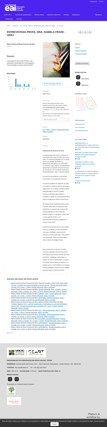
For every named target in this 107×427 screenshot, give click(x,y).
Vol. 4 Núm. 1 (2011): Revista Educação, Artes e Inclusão (37, 26)
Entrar (101, 1)
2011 (40, 310)
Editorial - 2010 (43, 293)
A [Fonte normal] (85, 32)
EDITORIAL (42, 298)
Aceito (55, 424)
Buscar (99, 15)
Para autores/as (80, 127)
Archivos (15, 26)
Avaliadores (9, 19)
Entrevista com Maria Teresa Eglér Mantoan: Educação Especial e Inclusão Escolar (86, 155)
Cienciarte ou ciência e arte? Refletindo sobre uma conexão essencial (85, 164)
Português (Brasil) (81, 54)
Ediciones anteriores (53, 15)
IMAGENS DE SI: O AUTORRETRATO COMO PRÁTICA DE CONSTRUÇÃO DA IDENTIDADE (87, 145)
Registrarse (93, 1)
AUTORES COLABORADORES (49, 319)
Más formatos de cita (50, 119)
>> (11, 333)
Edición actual (39, 15)
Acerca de (7, 15)
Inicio (8, 26)
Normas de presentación (23, 15)
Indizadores (76, 15)
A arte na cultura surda (82, 181)
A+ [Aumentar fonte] (80, 32)
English (77, 48)
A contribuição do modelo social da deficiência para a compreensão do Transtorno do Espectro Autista (86, 173)
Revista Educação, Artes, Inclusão (49, 289)
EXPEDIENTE (43, 323)
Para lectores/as (80, 124)
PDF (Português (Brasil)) (53, 84)
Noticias (66, 15)
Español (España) (81, 51)
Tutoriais (19, 19)
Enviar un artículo (82, 63)
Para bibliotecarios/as (81, 130)
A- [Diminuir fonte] (89, 32)
